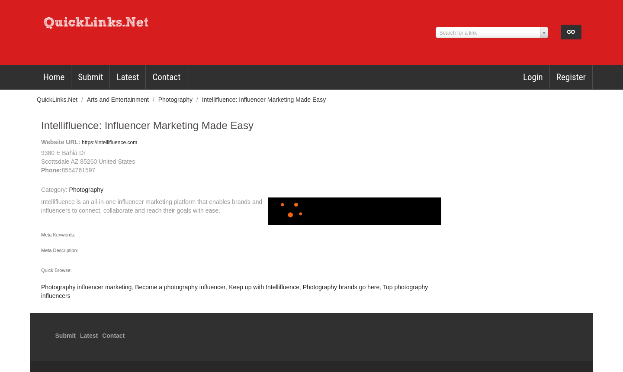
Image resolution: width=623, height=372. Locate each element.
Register (571, 77)
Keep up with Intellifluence (264, 287)
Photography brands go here (341, 287)
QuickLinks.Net (58, 99)
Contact (166, 77)
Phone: (51, 170)
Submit (90, 77)
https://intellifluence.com (108, 142)
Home (53, 77)
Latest (127, 77)
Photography (176, 99)
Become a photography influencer (180, 287)
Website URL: (60, 142)
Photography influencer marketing (86, 287)
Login (533, 77)
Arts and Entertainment (119, 99)
